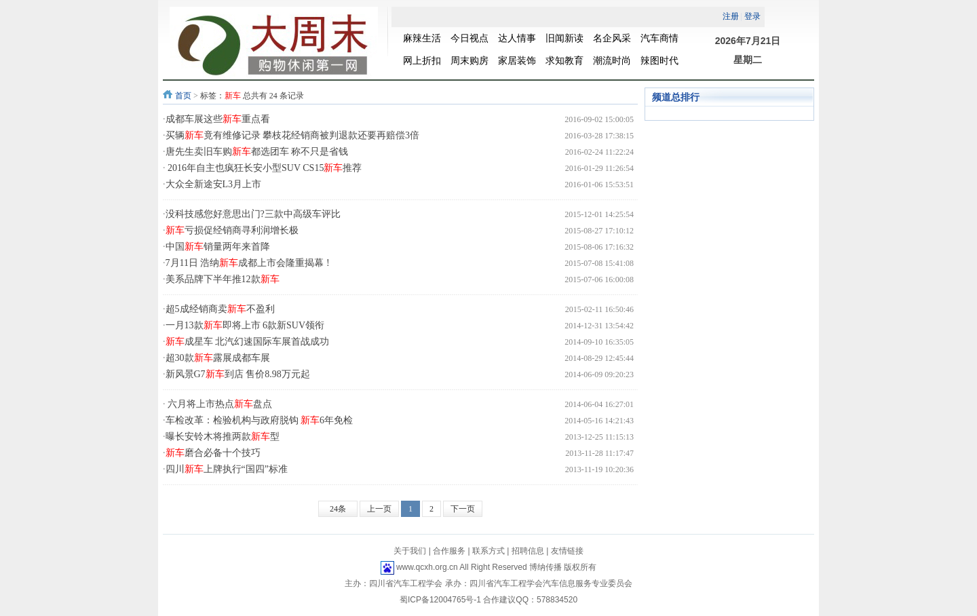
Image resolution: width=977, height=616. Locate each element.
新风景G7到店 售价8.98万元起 (238, 374)
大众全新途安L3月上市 (214, 184)
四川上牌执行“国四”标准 (227, 469)
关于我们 (410, 551)
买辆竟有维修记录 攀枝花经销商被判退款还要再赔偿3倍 (293, 135)
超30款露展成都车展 (218, 358)
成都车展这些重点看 (218, 119)
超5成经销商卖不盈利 (220, 309)
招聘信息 (528, 551)
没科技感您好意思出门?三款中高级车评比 (253, 214)
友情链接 (567, 551)
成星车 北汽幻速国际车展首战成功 (248, 341)
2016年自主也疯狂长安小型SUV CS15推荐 (264, 168)
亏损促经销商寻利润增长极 (232, 230)
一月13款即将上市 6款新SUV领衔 (245, 325)
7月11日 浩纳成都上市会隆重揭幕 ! (248, 263)
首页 (183, 95)
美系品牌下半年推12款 (223, 279)
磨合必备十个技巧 (213, 453)
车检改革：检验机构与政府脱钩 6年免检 (259, 420)
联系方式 (488, 551)
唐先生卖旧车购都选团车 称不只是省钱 (257, 152)
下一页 (463, 509)
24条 (338, 509)
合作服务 (449, 551)
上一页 (379, 509)
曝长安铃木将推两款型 (223, 436)
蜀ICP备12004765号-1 (440, 599)
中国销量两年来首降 (218, 247)
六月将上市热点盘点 (219, 404)
